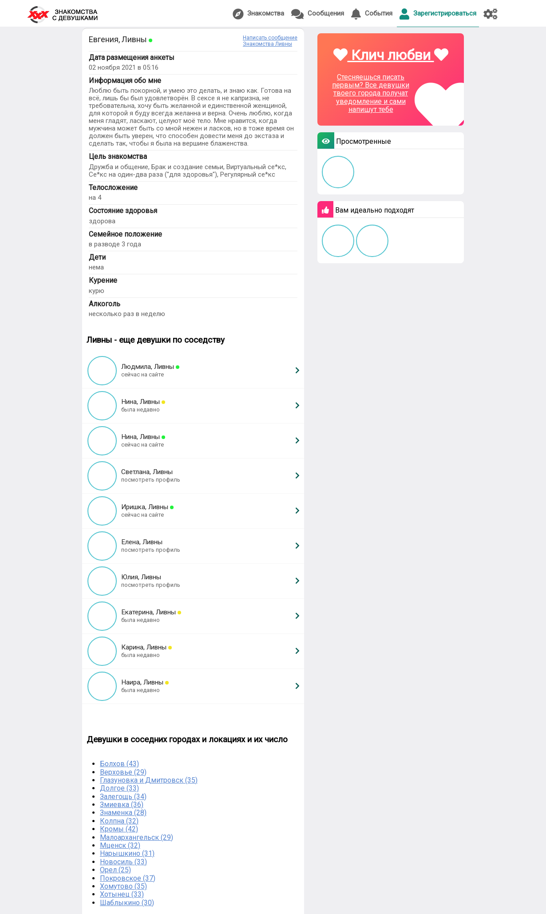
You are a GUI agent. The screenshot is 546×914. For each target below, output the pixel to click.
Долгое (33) (119, 788)
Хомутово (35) (123, 886)
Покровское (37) (127, 878)
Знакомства (258, 14)
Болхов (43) (119, 764)
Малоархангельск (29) (136, 837)
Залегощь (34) (123, 796)
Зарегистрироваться (438, 14)
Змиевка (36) (121, 804)
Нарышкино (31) (127, 853)
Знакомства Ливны (267, 44)
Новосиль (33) (123, 862)
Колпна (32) (119, 821)
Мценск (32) (120, 845)
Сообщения (317, 14)
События (371, 14)
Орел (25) (115, 870)
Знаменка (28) (123, 812)
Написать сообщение (270, 38)
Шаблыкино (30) (127, 902)
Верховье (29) (123, 772)
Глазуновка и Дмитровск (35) (149, 780)
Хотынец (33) (122, 894)
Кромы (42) (119, 829)
